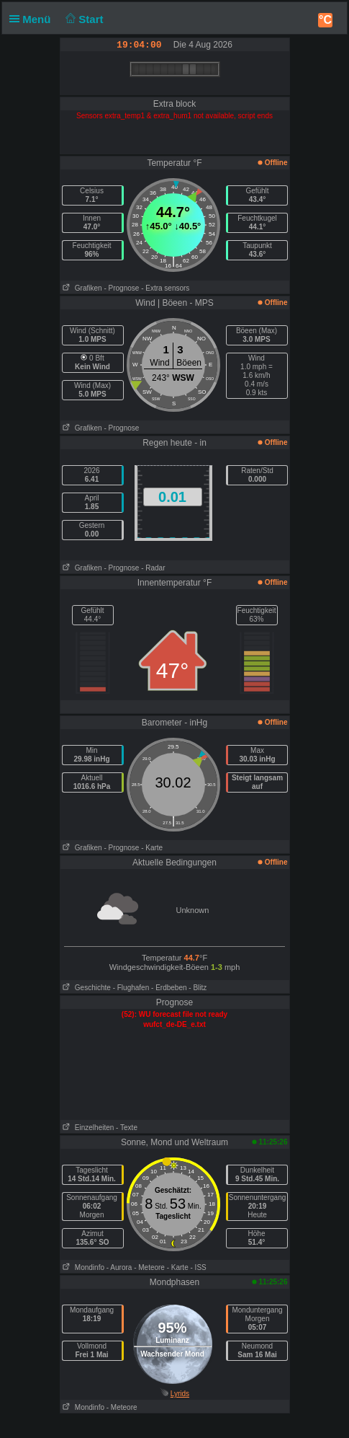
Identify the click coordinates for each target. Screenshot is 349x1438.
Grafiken (81, 288)
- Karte (152, 848)
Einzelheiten (87, 1128)
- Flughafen (131, 988)
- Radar (153, 568)
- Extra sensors (165, 288)
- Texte (126, 1128)
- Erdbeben (168, 988)
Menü (33, 19)
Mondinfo (82, 1267)
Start (83, 19)
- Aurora (119, 1267)
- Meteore (149, 1267)
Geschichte (85, 988)
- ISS (199, 1267)
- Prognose (121, 288)
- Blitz (198, 988)
